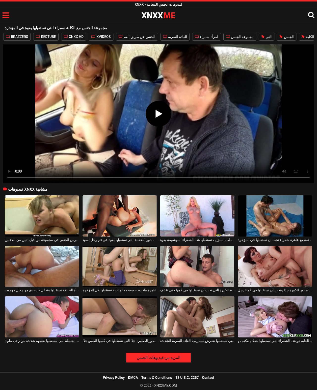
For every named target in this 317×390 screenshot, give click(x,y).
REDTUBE (46, 37)
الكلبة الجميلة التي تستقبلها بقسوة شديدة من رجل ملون (42, 341)
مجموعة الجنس (240, 37)
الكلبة (308, 37)
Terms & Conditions (156, 378)
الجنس (286, 37)
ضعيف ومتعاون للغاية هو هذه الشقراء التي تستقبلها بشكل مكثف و (275, 341)
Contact (208, 378)
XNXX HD (74, 37)
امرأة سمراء (206, 37)
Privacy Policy (114, 378)
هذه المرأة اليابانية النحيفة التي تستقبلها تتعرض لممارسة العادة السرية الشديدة (197, 341)
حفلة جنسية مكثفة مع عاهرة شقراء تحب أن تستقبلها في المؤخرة (275, 240)
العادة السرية (175, 37)
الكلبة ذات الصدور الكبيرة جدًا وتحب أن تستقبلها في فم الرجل (275, 290)
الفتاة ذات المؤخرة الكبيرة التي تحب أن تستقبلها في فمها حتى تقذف (197, 290)
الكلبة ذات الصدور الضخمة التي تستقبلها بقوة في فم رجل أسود (119, 240)
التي (267, 37)
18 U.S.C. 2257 (187, 378)
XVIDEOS (101, 37)
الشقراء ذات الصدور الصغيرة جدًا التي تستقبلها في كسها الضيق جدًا (119, 341)
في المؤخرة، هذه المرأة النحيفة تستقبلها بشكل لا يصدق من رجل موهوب (42, 290)
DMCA (133, 378)
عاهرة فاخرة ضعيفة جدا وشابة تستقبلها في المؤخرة (119, 290)
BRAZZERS (17, 37)
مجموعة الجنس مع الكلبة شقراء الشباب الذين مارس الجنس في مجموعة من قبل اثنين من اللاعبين (42, 240)
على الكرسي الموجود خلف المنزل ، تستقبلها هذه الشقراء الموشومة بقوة (197, 240)
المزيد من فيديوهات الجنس (159, 357)
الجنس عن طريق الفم (137, 37)
